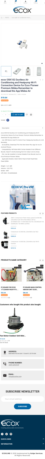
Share (7, 120)
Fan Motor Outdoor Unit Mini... (13, 336)
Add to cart (17, 115)
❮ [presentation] (40, 213)
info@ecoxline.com (15, 376)
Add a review (22, 94)
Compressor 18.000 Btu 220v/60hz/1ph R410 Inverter (25, 242)
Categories (5, 1)
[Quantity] (5, 114)
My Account (25, 1)
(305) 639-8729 (14, 365)
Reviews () (12, 94)
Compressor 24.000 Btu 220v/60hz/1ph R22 (24, 232)
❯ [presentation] (42, 213)
